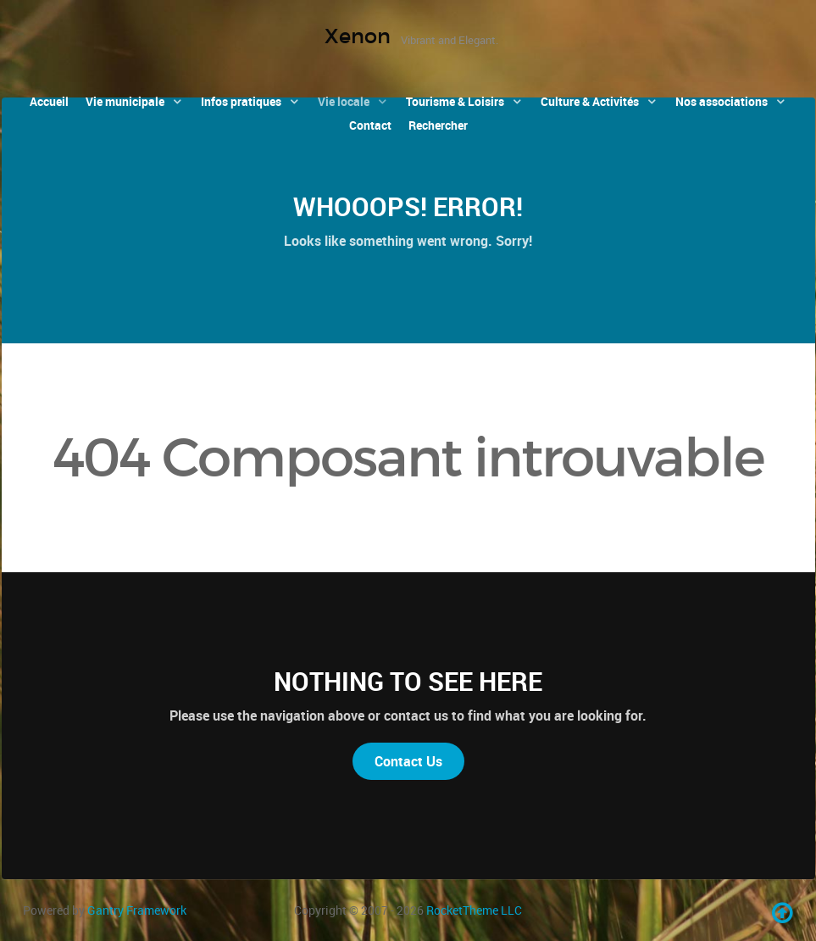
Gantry (136, 910)
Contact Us (408, 761)
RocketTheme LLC (474, 910)
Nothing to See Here (408, 681)
